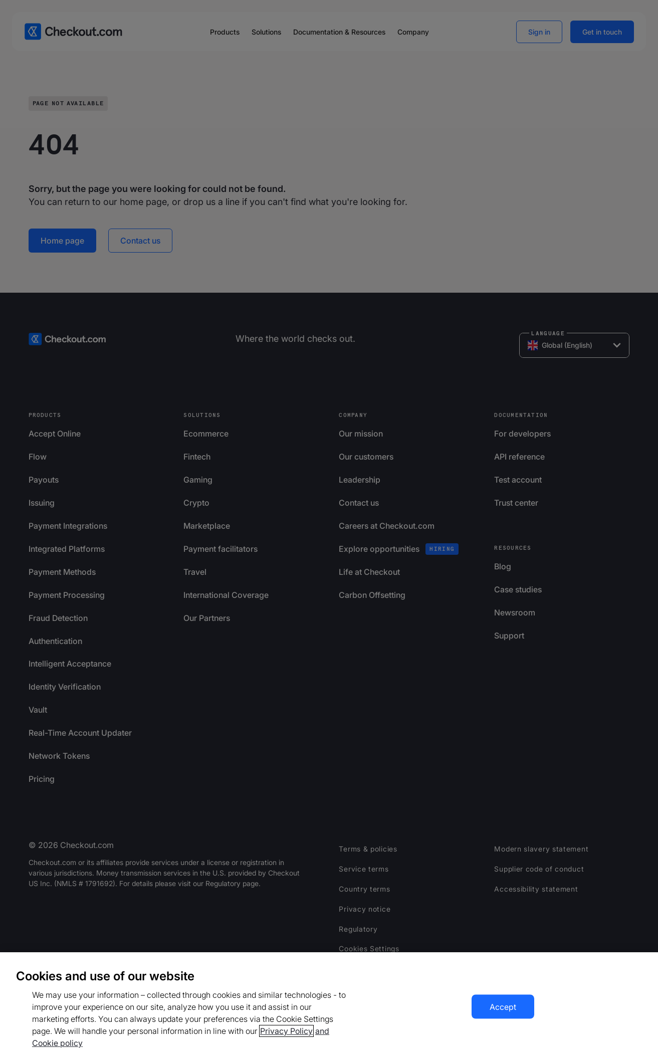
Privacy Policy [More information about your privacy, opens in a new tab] (286, 1031)
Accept (503, 1007)
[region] (329, 1007)
